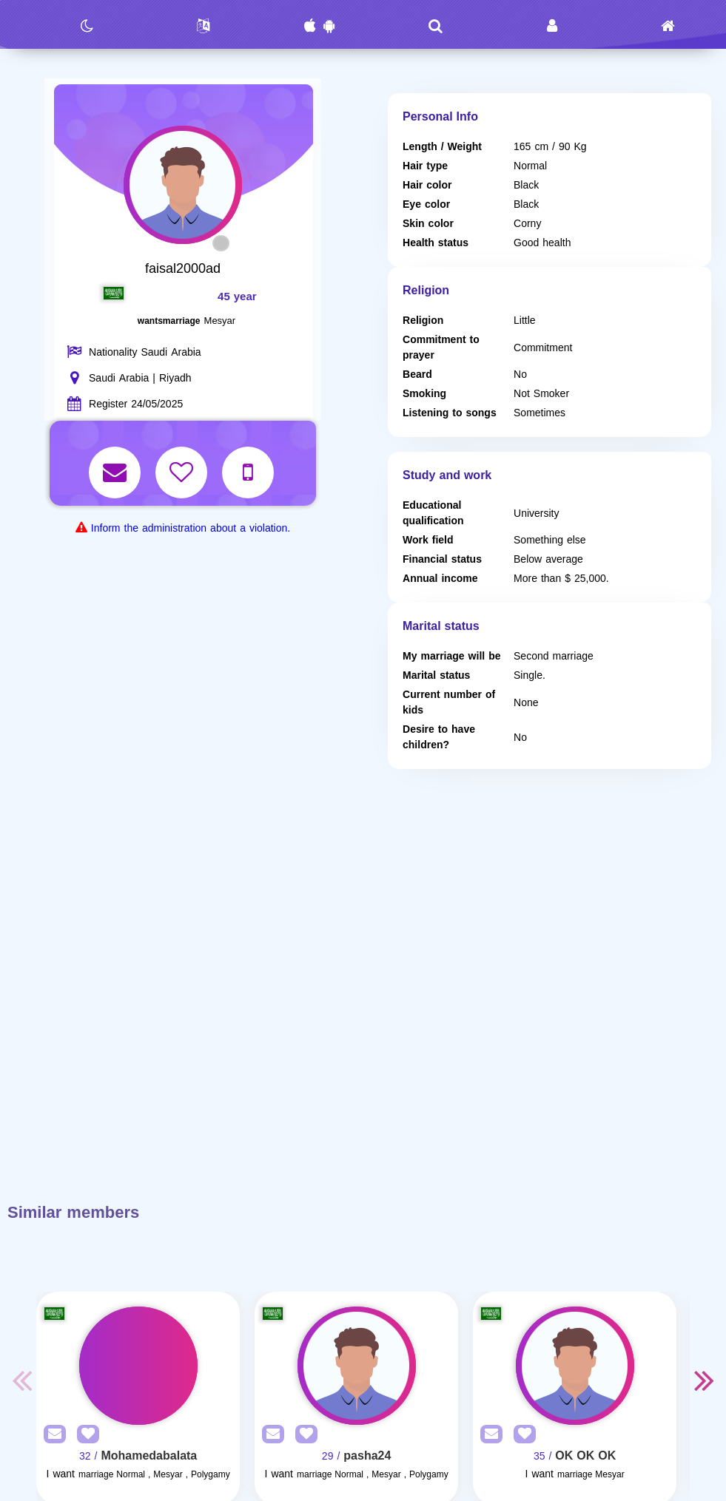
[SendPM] (51, 1435)
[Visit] (138, 1366)
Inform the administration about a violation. (190, 528)
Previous (21, 1379)
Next (704, 1379)
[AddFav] (84, 1435)
